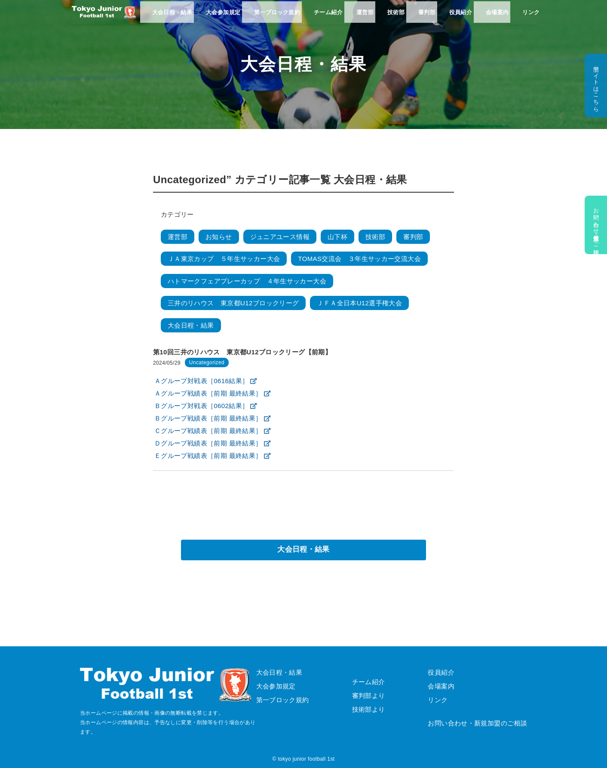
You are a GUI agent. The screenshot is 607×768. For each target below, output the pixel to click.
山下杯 (337, 236)
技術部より (368, 709)
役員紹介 (452, 17)
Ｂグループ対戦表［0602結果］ (201, 405)
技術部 (390, 17)
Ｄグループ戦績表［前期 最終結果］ (208, 443)
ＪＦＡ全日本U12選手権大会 (359, 303)
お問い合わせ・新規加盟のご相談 (595, 225)
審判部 (420, 17)
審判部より (368, 695)
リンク (520, 17)
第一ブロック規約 (275, 17)
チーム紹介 (325, 17)
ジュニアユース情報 (280, 236)
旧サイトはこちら (595, 85)
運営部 (360, 17)
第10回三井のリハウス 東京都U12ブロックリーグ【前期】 (242, 352)
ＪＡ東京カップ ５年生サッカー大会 (224, 258)
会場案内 (488, 17)
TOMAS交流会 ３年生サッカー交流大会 (359, 258)
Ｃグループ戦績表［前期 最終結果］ (208, 430)
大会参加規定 (222, 17)
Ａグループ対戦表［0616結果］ (201, 380)
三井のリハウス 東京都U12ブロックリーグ (233, 303)
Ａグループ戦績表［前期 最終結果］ (208, 393)
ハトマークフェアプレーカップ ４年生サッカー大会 (247, 281)
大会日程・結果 (173, 17)
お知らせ (218, 236)
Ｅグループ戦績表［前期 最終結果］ (208, 455)
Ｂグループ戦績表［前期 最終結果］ (208, 418)
